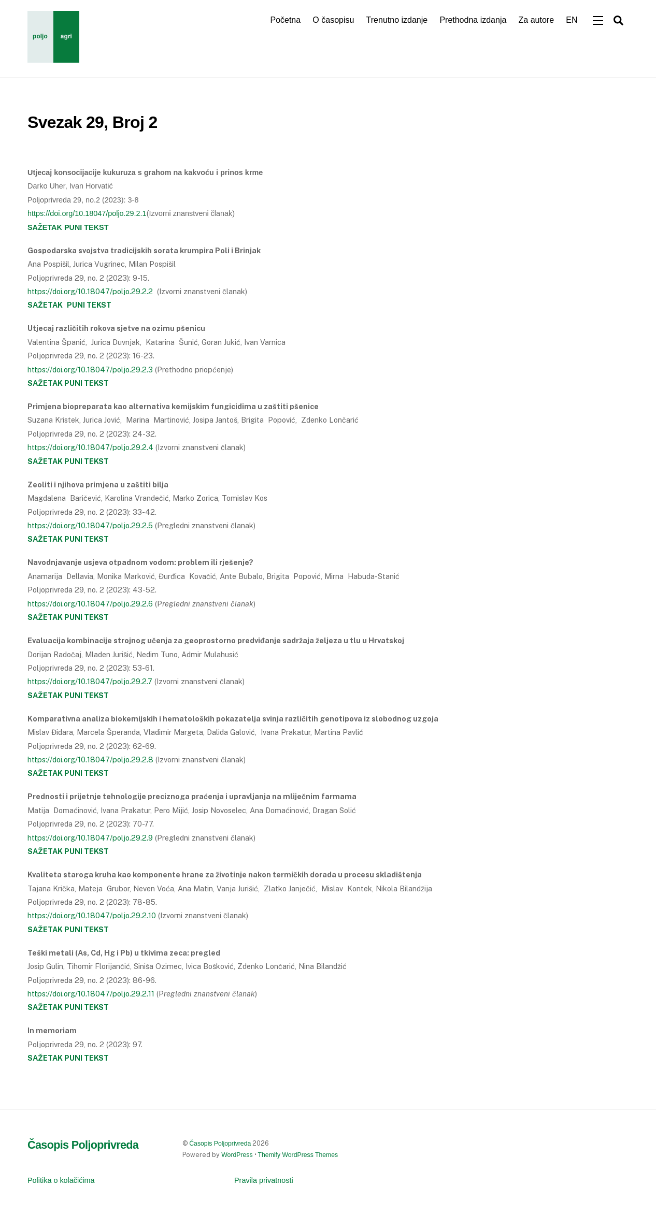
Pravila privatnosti (263, 1180)
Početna (285, 20)
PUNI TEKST (86, 383)
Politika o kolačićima (61, 1180)
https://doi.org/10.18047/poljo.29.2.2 (90, 291)
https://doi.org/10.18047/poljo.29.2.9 (90, 837)
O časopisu (333, 20)
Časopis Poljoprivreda (220, 1143)
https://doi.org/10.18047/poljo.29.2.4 (90, 447)
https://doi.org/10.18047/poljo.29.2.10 (91, 915)
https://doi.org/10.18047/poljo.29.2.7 (89, 681)
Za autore (536, 20)
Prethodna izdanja (472, 20)
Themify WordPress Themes (298, 1155)
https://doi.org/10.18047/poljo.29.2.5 (90, 525)
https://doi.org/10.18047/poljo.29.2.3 (90, 369)
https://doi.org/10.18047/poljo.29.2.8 (90, 759)
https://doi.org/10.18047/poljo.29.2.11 (90, 993)
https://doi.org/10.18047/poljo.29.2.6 (90, 603)
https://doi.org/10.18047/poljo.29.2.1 (87, 213)
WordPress (236, 1155)
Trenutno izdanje (397, 20)
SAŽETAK (45, 383)
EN (571, 20)
